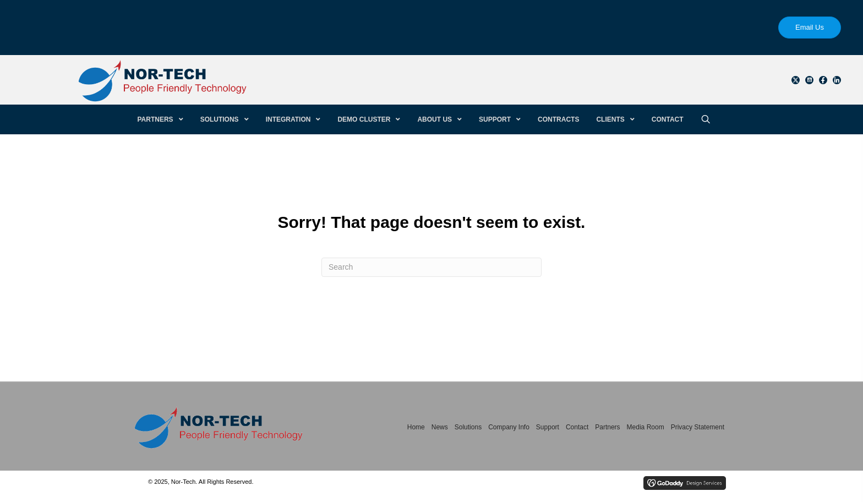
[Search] (431, 267)
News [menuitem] (440, 427)
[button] (795, 80)
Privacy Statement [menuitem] (697, 427)
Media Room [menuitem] (645, 427)
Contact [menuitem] (577, 427)
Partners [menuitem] (607, 427)
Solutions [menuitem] (468, 427)
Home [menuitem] (416, 427)
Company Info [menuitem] (508, 427)
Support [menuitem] (547, 427)
